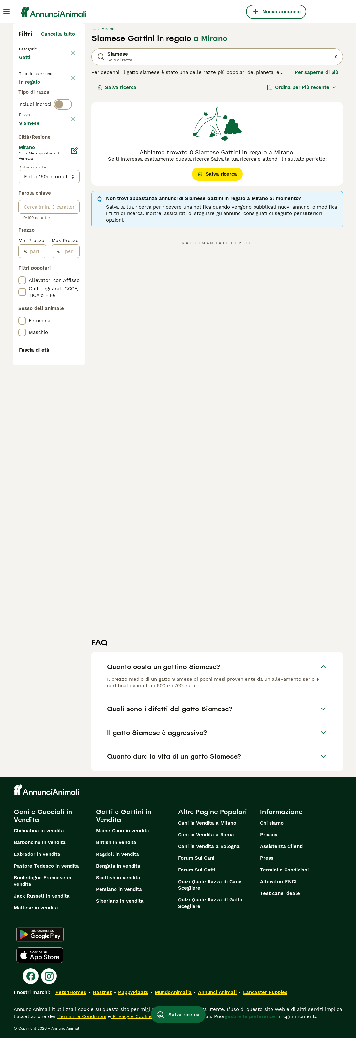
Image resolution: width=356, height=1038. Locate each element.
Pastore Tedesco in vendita (46, 866)
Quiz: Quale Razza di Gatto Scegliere (210, 903)
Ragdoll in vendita (117, 854)
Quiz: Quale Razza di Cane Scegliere (209, 885)
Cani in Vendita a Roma (206, 835)
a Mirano (210, 38)
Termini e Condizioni (284, 870)
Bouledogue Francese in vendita (42, 881)
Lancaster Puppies (265, 992)
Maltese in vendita (36, 908)
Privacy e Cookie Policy (139, 1016)
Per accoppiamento (47, 125)
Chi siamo (272, 823)
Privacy (268, 835)
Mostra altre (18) (55, 313)
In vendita (36, 94)
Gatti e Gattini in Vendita (123, 816)
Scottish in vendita (118, 878)
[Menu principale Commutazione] (6, 11)
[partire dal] (36, 442)
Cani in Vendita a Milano (207, 823)
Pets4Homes (70, 992)
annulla (66, 164)
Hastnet (102, 992)
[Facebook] (31, 976)
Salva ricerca (116, 87)
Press (266, 858)
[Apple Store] (40, 955)
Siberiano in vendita (120, 901)
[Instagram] (49, 976)
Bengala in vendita (118, 866)
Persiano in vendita (119, 889)
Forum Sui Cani (196, 858)
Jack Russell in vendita (42, 896)
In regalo (34, 109)
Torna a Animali (39, 48)
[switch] (63, 150)
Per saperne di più (316, 72)
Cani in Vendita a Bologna (209, 846)
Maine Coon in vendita (122, 831)
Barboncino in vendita (40, 842)
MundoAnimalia (173, 992)
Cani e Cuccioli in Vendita (43, 816)
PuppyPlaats (133, 992)
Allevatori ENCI (278, 881)
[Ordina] (301, 87)
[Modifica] (74, 341)
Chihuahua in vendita (39, 831)
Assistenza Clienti (281, 846)
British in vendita (116, 842)
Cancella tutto (58, 34)
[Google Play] (40, 934)
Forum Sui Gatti (196, 870)
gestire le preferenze (250, 1016)
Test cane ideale (280, 893)
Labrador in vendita (37, 854)
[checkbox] (22, 194)
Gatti (26, 64)
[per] (70, 442)
